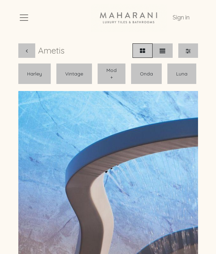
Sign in (181, 17)
